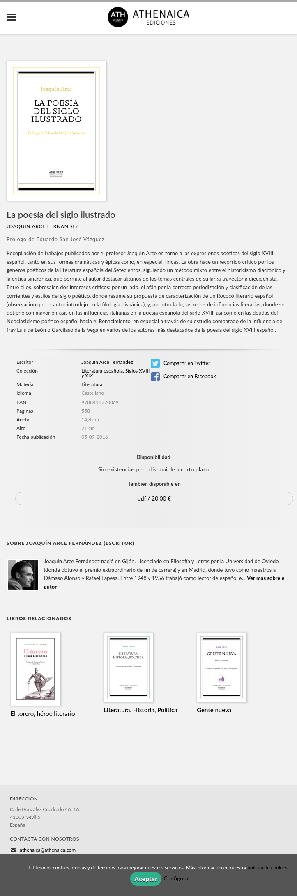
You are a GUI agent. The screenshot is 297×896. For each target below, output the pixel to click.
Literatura (91, 384)
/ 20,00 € (154, 498)
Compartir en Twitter (180, 363)
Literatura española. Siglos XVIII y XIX (115, 373)
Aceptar (145, 878)
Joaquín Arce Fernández (43, 226)
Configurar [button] (176, 878)
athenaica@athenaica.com (48, 850)
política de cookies (267, 867)
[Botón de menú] (15, 17)
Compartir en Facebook (183, 376)
